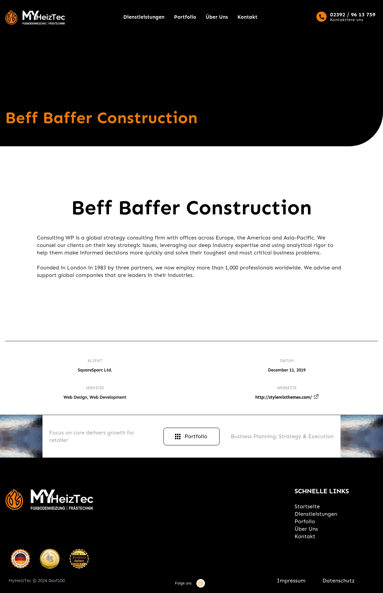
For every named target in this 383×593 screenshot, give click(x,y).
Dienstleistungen (144, 17)
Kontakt (248, 17)
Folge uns (183, 583)
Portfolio (185, 17)
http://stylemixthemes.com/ (283, 397)
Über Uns (217, 17)
